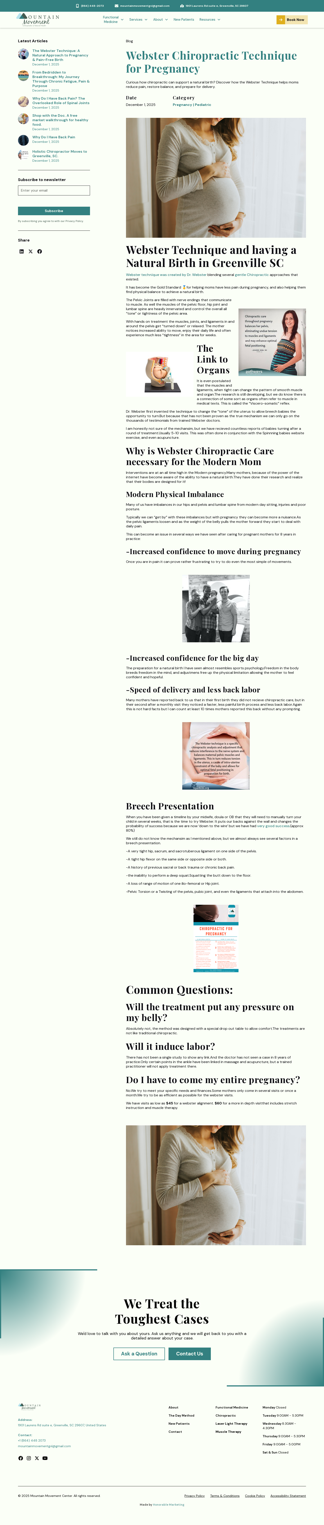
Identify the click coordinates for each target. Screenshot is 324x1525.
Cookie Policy (255, 1496)
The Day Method (181, 1415)
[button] (113, 20)
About (173, 1407)
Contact (175, 1432)
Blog (129, 41)
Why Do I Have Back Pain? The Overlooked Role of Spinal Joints (61, 100)
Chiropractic (226, 1415)
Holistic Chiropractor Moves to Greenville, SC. (59, 153)
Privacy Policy (194, 1496)
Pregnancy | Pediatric (192, 104)
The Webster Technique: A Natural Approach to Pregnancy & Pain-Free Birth (60, 55)
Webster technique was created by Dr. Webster (166, 274)
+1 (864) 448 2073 (32, 1440)
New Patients (184, 20)
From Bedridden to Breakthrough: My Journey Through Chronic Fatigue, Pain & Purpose (61, 79)
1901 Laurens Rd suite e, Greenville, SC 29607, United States (62, 1425)
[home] (40, 20)
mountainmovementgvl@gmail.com (44, 1446)
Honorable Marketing (168, 1505)
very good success (273, 826)
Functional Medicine (232, 1407)
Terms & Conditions (225, 1496)
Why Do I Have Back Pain (53, 137)
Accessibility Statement (288, 1496)
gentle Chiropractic (252, 274)
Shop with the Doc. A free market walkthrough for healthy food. (60, 120)
